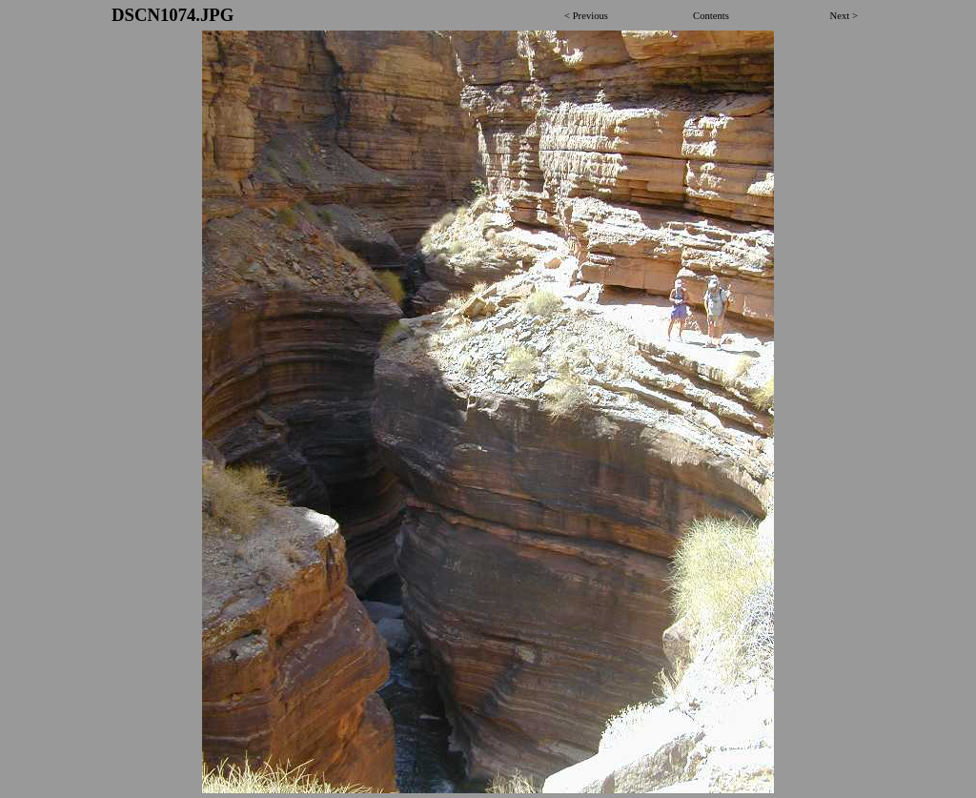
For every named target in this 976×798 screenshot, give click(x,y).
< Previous (586, 15)
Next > (844, 15)
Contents (711, 15)
